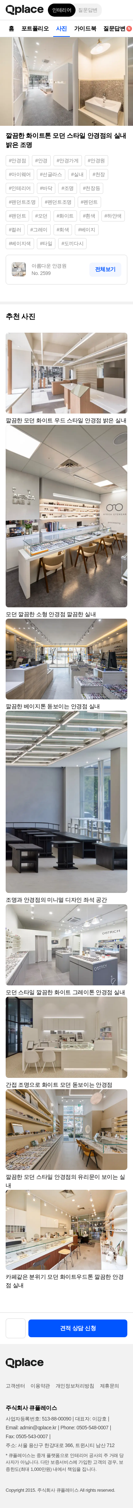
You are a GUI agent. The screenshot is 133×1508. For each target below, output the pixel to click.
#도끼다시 (72, 243)
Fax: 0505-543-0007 (27, 1436)
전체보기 (105, 269)
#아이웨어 (20, 174)
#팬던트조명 (22, 202)
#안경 (41, 160)
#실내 (77, 174)
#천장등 (91, 188)
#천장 (99, 174)
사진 (61, 29)
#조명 (67, 188)
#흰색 (89, 216)
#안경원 (96, 160)
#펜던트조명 (58, 202)
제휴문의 (109, 1386)
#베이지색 (20, 243)
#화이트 (65, 216)
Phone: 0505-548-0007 (84, 1427)
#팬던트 (17, 216)
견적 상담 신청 (78, 1328)
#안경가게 (68, 160)
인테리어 (61, 10)
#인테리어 (20, 188)
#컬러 (15, 229)
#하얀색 (113, 216)
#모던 (41, 216)
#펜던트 (89, 202)
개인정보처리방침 (75, 1386)
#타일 (46, 243)
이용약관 (40, 1386)
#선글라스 (51, 174)
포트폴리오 (35, 29)
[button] (122, 10)
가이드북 (85, 29)
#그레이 (39, 229)
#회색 (63, 229)
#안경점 (17, 160)
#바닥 (46, 188)
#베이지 (86, 229)
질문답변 (87, 10)
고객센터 (15, 1386)
